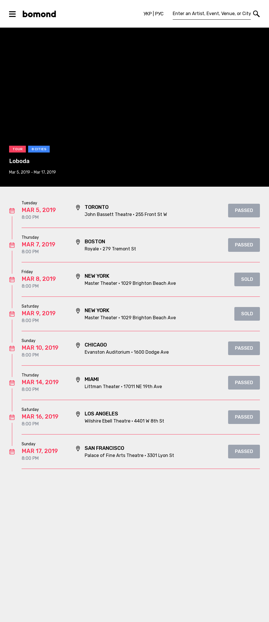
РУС (159, 14)
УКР (147, 14)
